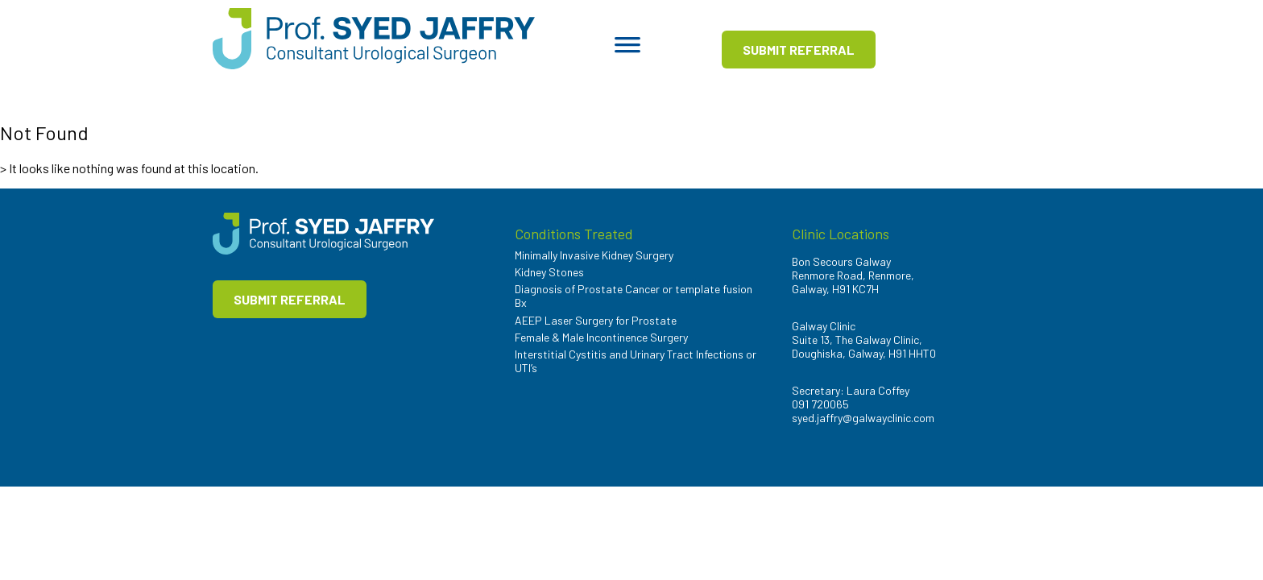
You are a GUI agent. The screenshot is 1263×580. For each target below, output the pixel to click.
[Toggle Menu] (627, 50)
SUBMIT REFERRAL (799, 49)
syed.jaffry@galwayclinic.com (863, 418)
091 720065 (820, 404)
